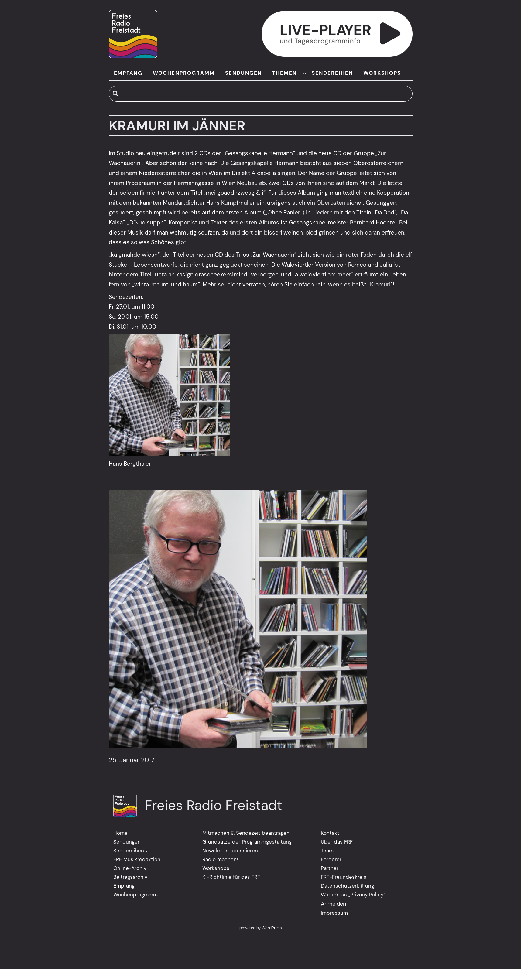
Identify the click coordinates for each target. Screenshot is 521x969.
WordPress (272, 927)
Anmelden (333, 903)
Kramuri (380, 284)
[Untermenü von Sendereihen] (146, 850)
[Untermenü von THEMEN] (304, 73)
